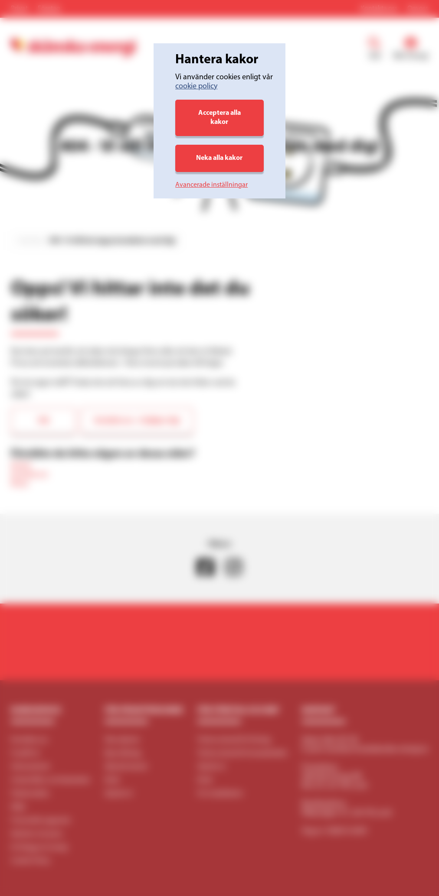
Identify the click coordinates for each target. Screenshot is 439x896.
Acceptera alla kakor (219, 118)
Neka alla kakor (219, 158)
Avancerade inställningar (211, 185)
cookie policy (196, 86)
